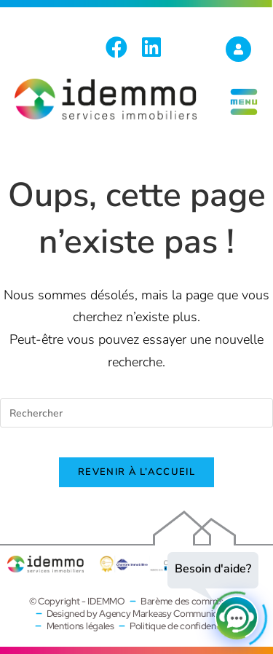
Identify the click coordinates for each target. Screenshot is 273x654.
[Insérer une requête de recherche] (136, 413)
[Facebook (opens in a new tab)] (120, 47)
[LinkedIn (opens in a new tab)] (151, 47)
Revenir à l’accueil (136, 471)
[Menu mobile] (243, 113)
